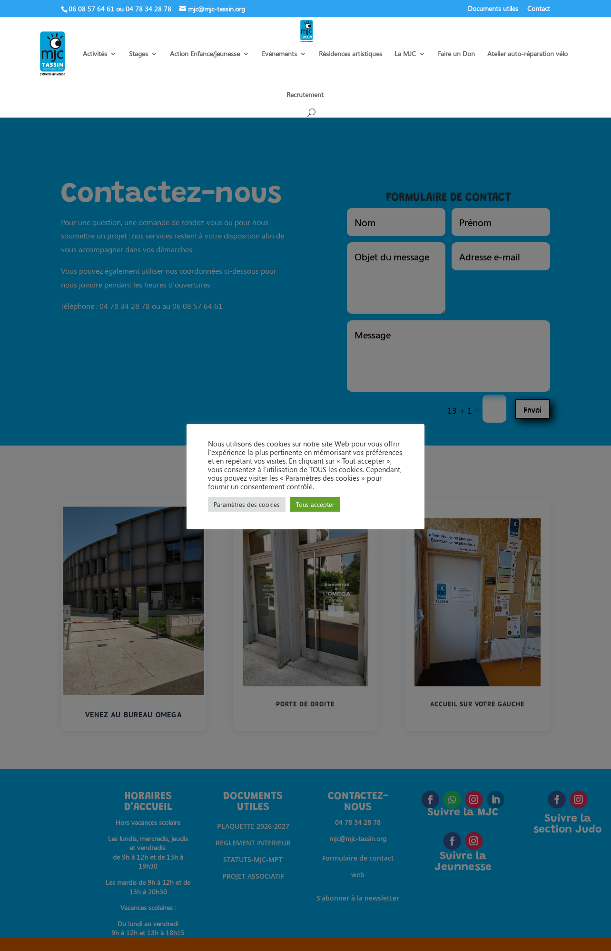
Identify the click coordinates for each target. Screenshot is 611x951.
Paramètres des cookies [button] (247, 504)
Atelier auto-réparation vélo (527, 54)
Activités (95, 54)
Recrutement (305, 95)
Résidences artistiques (350, 54)
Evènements (279, 54)
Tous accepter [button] (315, 504)
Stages (138, 54)
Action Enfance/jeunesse (205, 54)
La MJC (405, 54)
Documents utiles (493, 9)
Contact (538, 9)
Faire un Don (456, 54)
